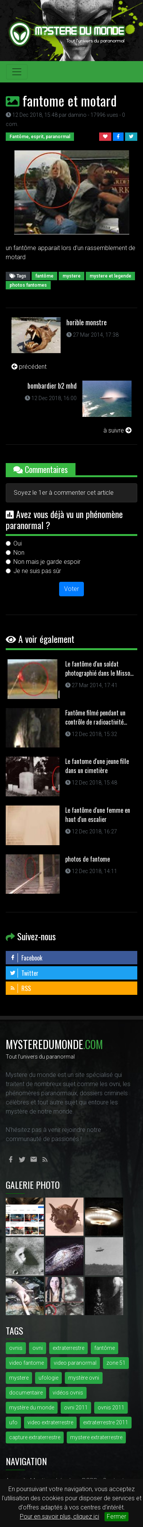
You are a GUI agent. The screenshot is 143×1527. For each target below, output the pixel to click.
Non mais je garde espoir (46, 561)
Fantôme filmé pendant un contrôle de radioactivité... (96, 717)
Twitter (24, 973)
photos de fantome (87, 859)
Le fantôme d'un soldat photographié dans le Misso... (99, 668)
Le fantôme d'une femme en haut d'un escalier (97, 814)
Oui (17, 543)
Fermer (116, 1516)
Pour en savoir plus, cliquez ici (59, 1516)
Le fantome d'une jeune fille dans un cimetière (97, 766)
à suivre (117, 430)
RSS (20, 988)
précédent (29, 366)
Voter (71, 588)
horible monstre (86, 322)
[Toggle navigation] (16, 71)
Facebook (26, 957)
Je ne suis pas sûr (37, 571)
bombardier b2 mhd (52, 386)
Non (18, 552)
